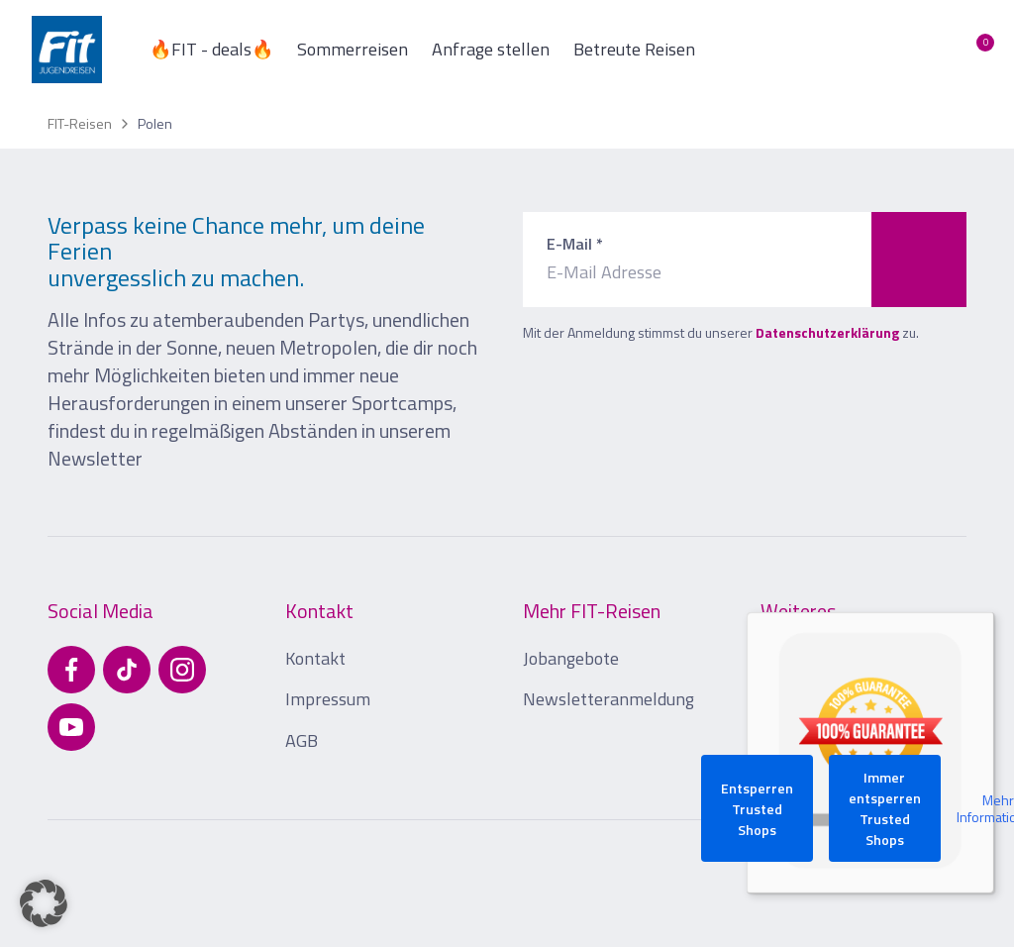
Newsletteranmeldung (608, 698)
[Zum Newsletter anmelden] (918, 259)
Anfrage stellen (491, 49)
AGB (301, 740)
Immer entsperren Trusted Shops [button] (885, 808)
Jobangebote (571, 658)
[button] (43, 903)
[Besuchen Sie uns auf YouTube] (71, 727)
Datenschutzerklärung (827, 332)
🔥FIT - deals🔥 (211, 49)
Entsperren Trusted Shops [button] (757, 809)
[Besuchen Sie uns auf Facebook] (71, 669)
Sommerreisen (352, 49)
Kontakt (315, 658)
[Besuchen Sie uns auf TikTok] (127, 669)
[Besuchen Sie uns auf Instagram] (182, 669)
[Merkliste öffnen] (970, 49)
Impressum (327, 698)
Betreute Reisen (634, 49)
